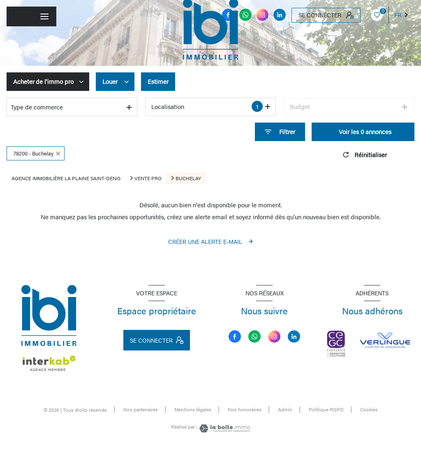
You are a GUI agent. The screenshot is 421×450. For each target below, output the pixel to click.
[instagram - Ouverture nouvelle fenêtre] (262, 14)
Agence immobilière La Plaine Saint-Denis (66, 178)
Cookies (369, 410)
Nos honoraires (244, 409)
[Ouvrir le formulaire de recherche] (280, 132)
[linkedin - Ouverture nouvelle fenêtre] (279, 14)
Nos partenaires (140, 409)
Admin (285, 409)
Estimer (158, 81)
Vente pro (148, 178)
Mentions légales (192, 409)
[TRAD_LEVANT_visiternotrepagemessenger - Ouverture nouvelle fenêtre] (245, 14)
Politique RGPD (326, 409)
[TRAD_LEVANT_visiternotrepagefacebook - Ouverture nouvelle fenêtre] (234, 336)
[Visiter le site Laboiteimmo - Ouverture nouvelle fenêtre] (223, 428)
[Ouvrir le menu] (31, 16)
